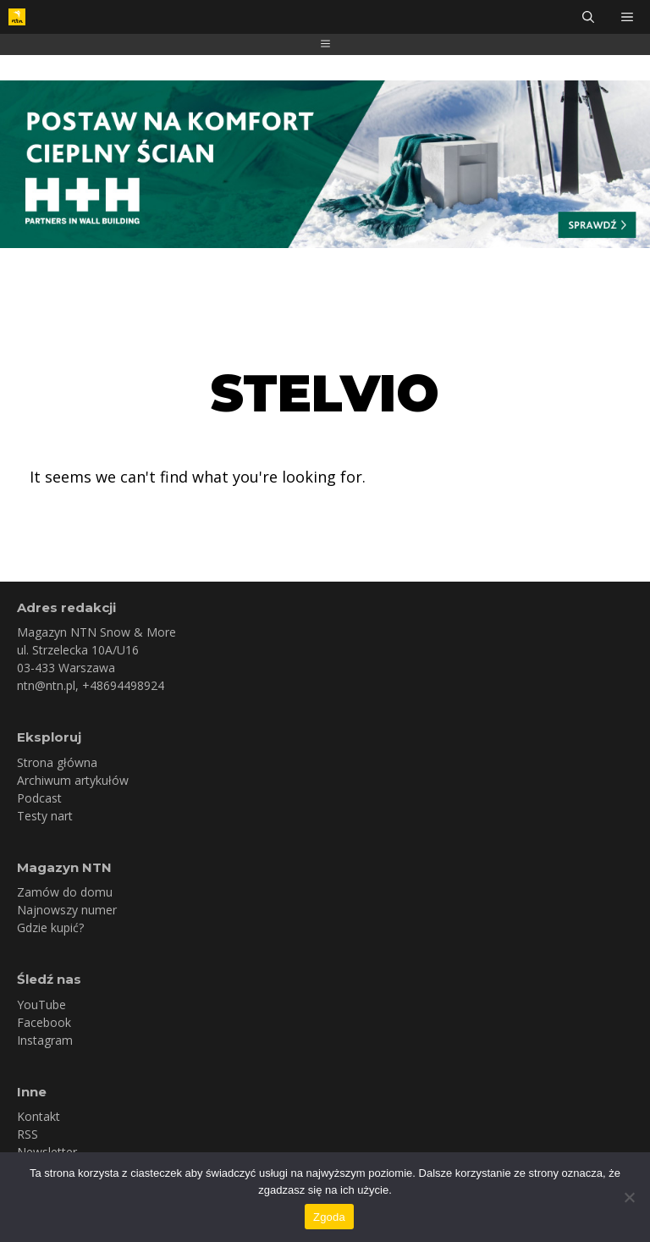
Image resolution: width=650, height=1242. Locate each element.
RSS (27, 1134)
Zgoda (329, 1217)
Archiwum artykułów (73, 780)
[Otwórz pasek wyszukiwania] (588, 17)
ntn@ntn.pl (46, 685)
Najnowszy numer (67, 910)
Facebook (44, 1022)
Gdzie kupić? (50, 927)
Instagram (45, 1040)
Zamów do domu (65, 892)
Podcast (39, 798)
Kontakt (38, 1116)
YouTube (41, 1004)
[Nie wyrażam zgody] (628, 1197)
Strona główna (57, 762)
